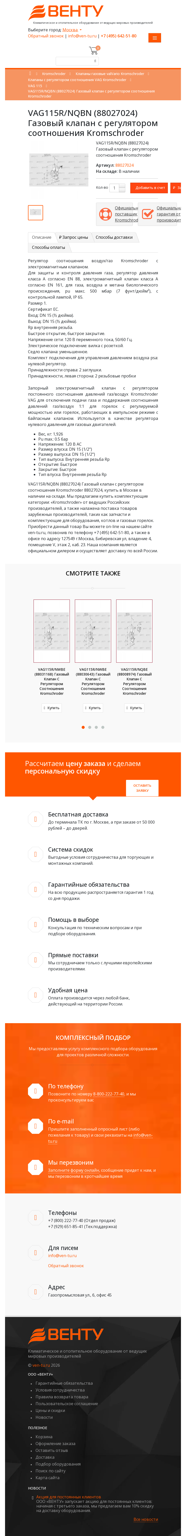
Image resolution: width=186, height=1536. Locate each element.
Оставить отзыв (52, 1450)
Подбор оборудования (58, 1464)
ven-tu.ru (41, 1365)
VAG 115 (35, 85)
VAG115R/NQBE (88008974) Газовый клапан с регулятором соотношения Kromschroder (134, 681)
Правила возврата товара (62, 1397)
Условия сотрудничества (60, 1390)
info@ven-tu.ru (82, 36)
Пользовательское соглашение (67, 1403)
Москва (71, 30)
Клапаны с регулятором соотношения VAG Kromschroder (77, 79)
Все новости (146, 1519)
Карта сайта (47, 1477)
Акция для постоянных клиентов (68, 1497)
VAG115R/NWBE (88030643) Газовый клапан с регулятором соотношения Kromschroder (93, 681)
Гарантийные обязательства (64, 1383)
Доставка (45, 1457)
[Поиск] (94, 61)
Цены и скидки (50, 1410)
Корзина (44, 1436)
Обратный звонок (46, 36)
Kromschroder (54, 73)
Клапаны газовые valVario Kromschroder (110, 73)
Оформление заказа (55, 1443)
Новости (44, 1417)
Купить (51, 707)
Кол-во (102, 187)
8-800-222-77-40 (108, 1094)
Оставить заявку (142, 788)
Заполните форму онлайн (73, 1170)
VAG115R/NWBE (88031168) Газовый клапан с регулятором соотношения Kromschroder (52, 681)
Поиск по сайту (51, 1471)
